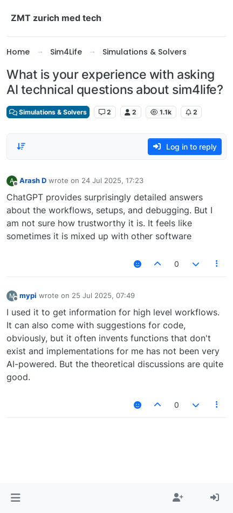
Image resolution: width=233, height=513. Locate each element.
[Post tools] (217, 263)
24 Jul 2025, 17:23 (112, 180)
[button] (15, 498)
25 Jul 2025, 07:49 (103, 295)
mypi (28, 295)
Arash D (32, 180)
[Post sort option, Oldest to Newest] (21, 146)
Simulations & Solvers (48, 112)
